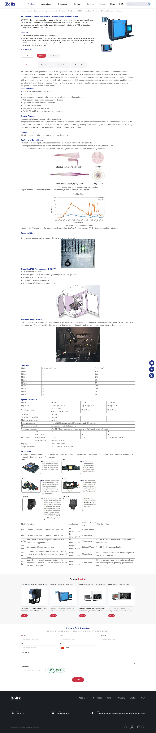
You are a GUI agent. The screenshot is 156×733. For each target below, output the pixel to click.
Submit (78, 680)
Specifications (45, 65)
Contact (102, 4)
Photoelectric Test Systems (68, 11)
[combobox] (78, 648)
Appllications (62, 65)
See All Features (26, 49)
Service (77, 4)
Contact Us (55, 55)
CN (121, 4)
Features (29, 65)
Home (23, 11)
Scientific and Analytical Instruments (45, 11)
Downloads (78, 65)
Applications (47, 4)
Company (90, 4)
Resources (63, 4)
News (113, 4)
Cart (42, 55)
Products (31, 4)
